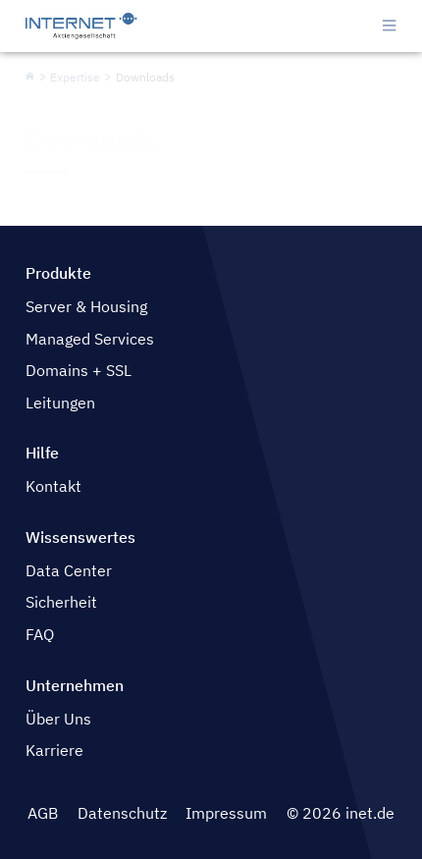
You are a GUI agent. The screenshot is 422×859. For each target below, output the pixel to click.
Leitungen (60, 402)
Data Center (69, 570)
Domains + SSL (79, 370)
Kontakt (53, 486)
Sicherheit (61, 602)
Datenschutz (122, 813)
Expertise (75, 77)
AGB (42, 813)
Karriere (54, 750)
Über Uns (58, 718)
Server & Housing (86, 306)
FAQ (40, 634)
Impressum (226, 813)
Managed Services (90, 339)
